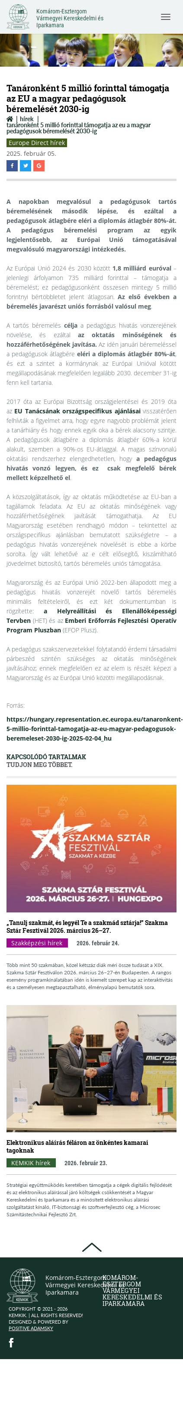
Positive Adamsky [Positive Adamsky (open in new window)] (31, 1328)
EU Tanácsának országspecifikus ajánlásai (77, 411)
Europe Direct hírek (37, 143)
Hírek (26, 118)
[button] (12, 165)
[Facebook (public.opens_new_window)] (11, 1342)
